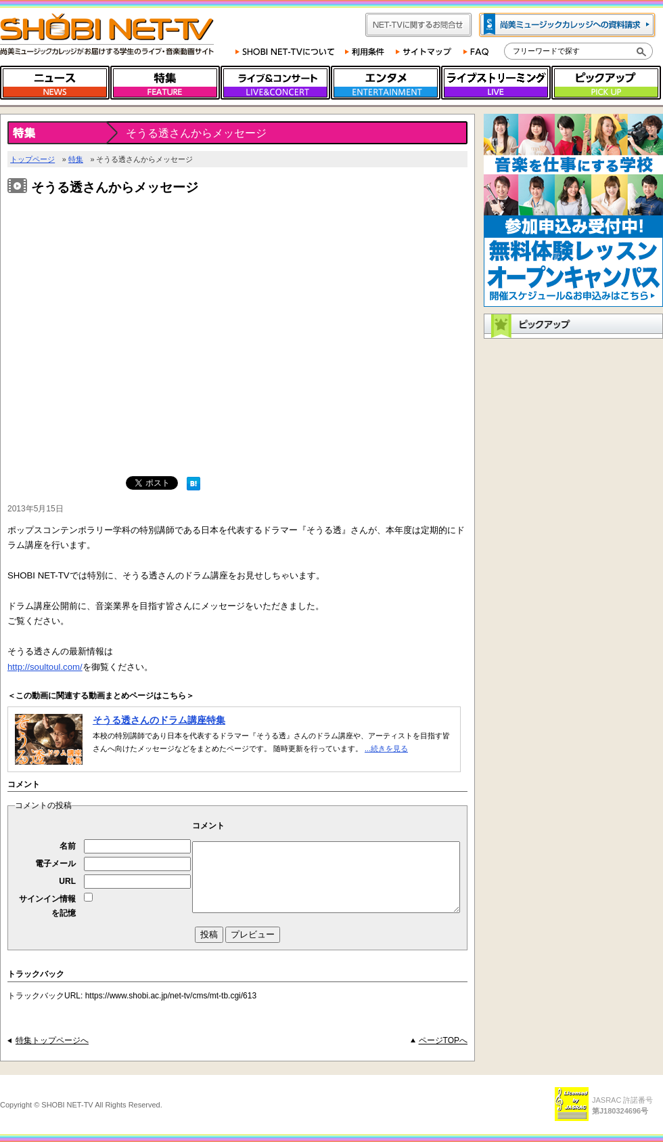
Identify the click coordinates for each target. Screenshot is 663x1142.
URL (67, 881)
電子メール (55, 863)
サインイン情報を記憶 (47, 905)
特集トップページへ (52, 1040)
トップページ (32, 159)
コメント (208, 825)
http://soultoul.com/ (45, 667)
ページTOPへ (443, 1040)
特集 (75, 159)
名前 (68, 846)
